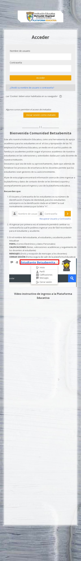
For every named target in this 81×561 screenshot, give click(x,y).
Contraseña (16, 62)
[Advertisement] (39, 492)
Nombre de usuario (20, 50)
